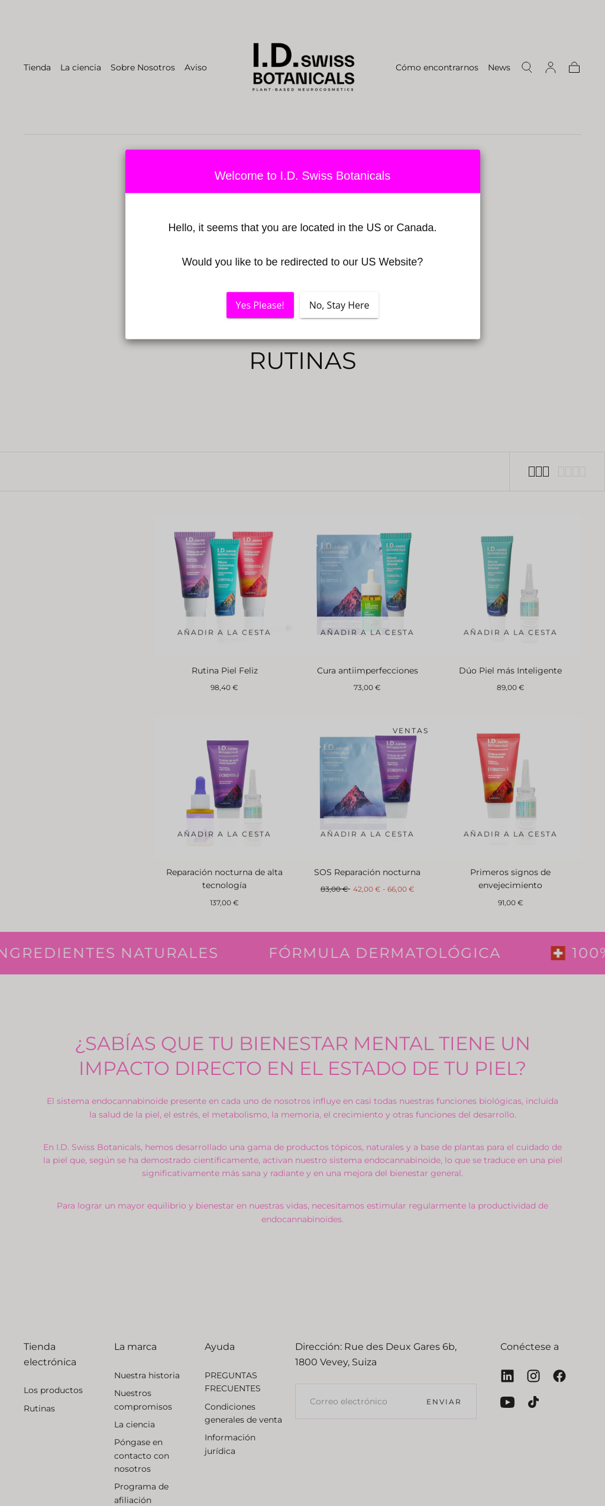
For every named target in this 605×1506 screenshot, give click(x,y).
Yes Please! (260, 305)
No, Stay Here (339, 305)
